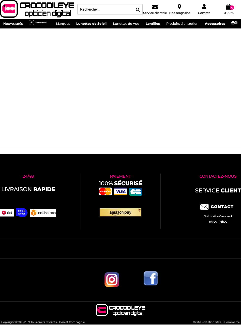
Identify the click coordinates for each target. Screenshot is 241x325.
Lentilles (153, 24)
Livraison (28, 189)
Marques (63, 24)
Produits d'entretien (182, 24)
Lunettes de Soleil (91, 24)
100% (120, 183)
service (218, 190)
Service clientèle (155, 13)
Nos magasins (179, 13)
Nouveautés (13, 24)
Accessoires (215, 24)
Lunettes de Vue (126, 24)
